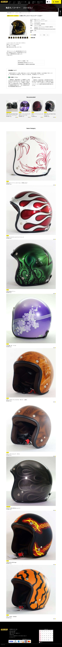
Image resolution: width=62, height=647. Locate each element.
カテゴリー (10, 2)
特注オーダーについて (40, 2)
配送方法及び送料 (12, 631)
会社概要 (29, 2)
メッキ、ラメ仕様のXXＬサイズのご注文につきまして (18, 635)
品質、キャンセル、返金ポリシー (15, 633)
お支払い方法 (12, 634)
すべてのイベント (12, 637)
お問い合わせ (33, 2)
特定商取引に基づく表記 (13, 629)
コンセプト (14, 2)
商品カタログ (60, 12)
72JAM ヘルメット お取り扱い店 (22, 2)
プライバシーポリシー (13, 630)
